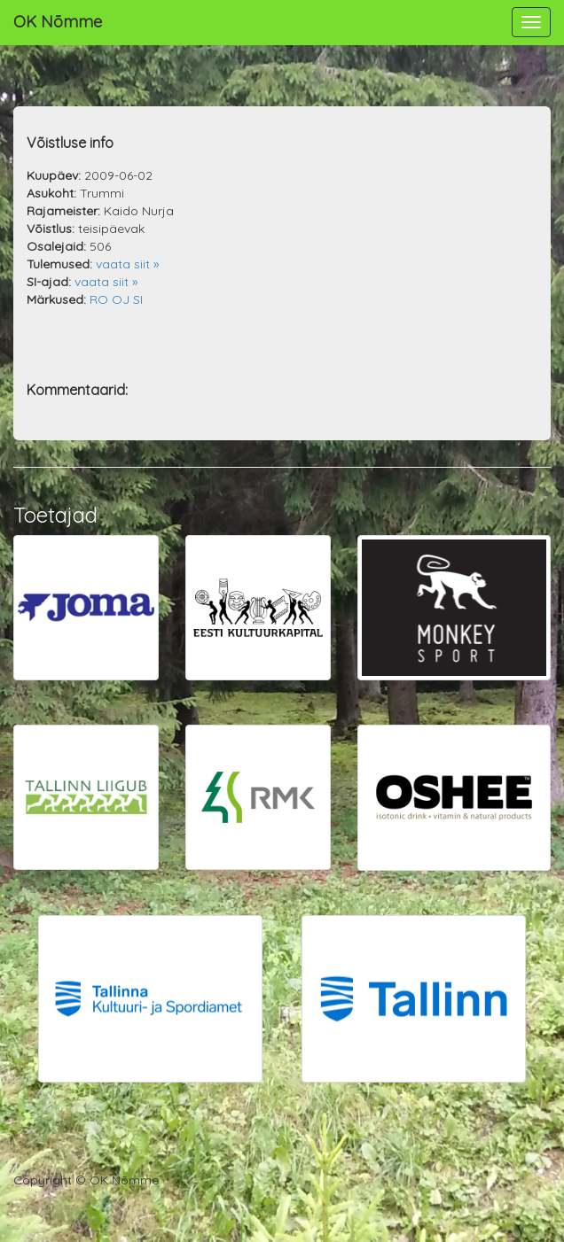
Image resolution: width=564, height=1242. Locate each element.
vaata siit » (127, 264)
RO (99, 299)
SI (138, 299)
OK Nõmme (57, 22)
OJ (120, 299)
